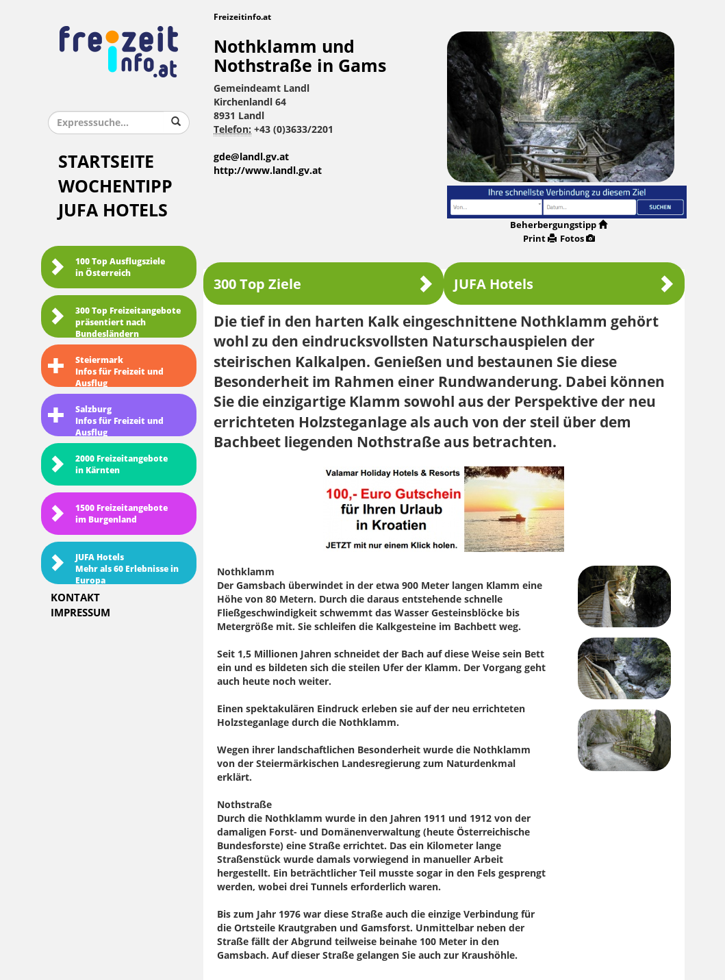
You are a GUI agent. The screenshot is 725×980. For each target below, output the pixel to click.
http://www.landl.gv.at (268, 171)
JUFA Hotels (113, 211)
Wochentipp (115, 187)
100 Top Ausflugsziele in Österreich (106, 267)
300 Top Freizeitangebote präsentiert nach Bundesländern (114, 322)
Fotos (577, 239)
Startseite (106, 162)
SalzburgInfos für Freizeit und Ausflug (106, 420)
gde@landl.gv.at (251, 157)
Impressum (80, 613)
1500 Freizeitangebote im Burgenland (108, 514)
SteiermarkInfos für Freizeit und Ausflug (106, 371)
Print (540, 239)
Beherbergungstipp (558, 225)
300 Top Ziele (323, 283)
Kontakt (75, 598)
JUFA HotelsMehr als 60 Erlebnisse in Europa (113, 568)
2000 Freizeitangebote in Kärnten (108, 464)
